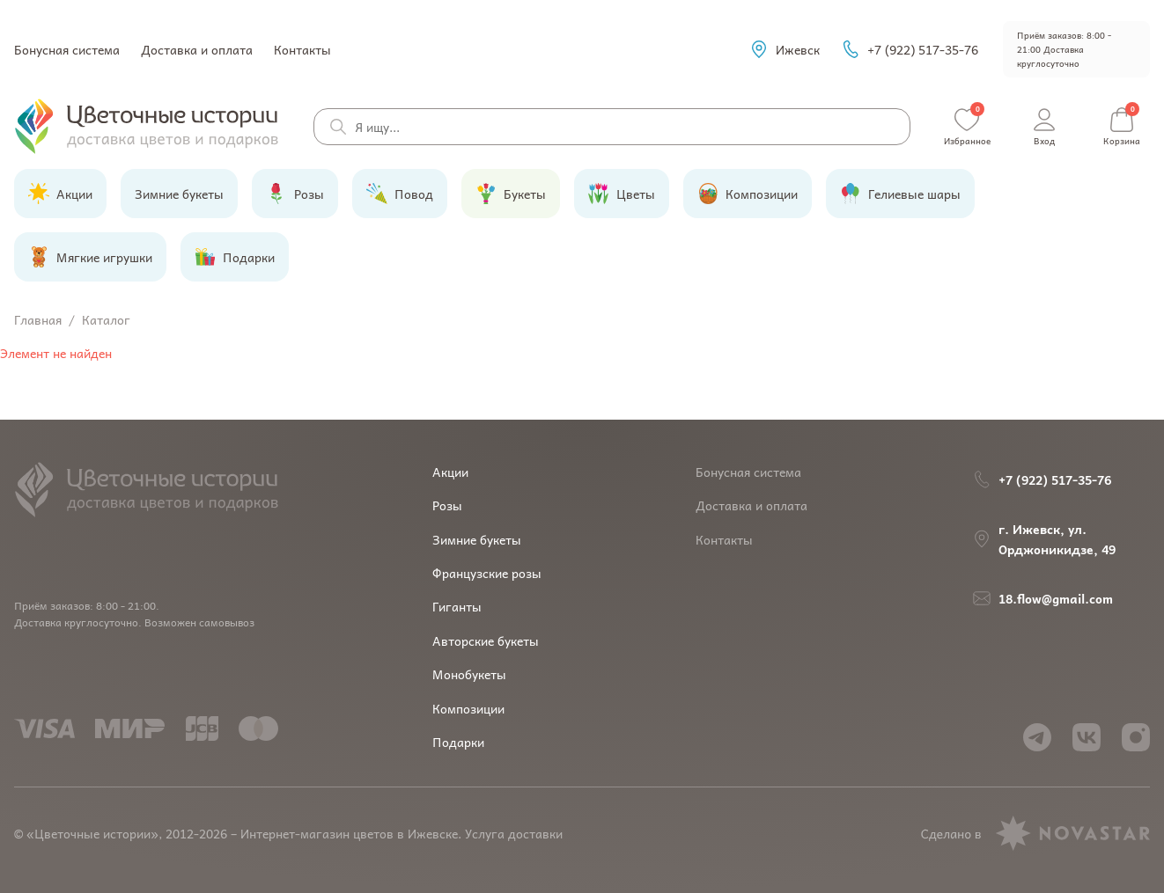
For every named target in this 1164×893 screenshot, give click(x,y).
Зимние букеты (476, 539)
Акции (450, 471)
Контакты (302, 49)
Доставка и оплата (197, 49)
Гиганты (457, 606)
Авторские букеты (485, 640)
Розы (447, 505)
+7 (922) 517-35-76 (909, 49)
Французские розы (486, 572)
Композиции (468, 708)
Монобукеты (469, 674)
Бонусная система (67, 49)
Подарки (458, 741)
